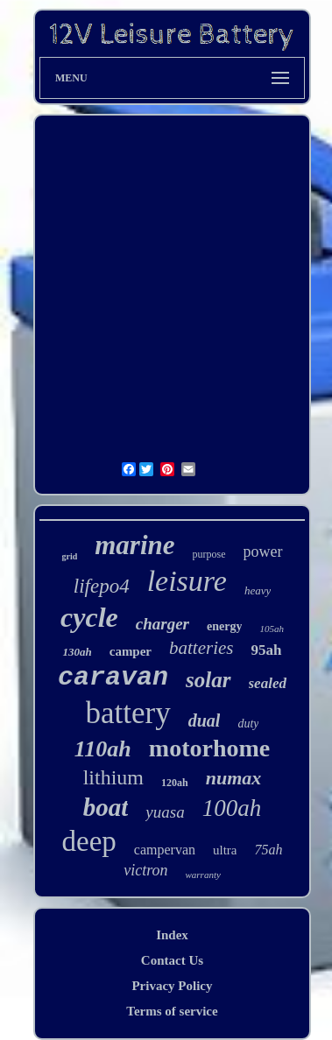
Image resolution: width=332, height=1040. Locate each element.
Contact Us (172, 960)
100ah (232, 808)
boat (106, 807)
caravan (113, 677)
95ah (266, 650)
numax (234, 778)
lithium (113, 777)
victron (145, 870)
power (263, 551)
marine (134, 545)
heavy (257, 590)
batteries (201, 647)
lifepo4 (102, 586)
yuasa (164, 812)
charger (162, 624)
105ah (271, 628)
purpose (209, 554)
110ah (102, 749)
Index (172, 935)
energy (224, 626)
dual (204, 720)
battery (128, 713)
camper (130, 651)
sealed (267, 683)
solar (208, 680)
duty (247, 723)
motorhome (209, 748)
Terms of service (171, 1011)
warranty (202, 874)
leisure (187, 581)
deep (89, 841)
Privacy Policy (171, 986)
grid (69, 556)
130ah (76, 651)
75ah (268, 849)
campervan (164, 849)
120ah (174, 782)
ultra (225, 850)
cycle (89, 617)
